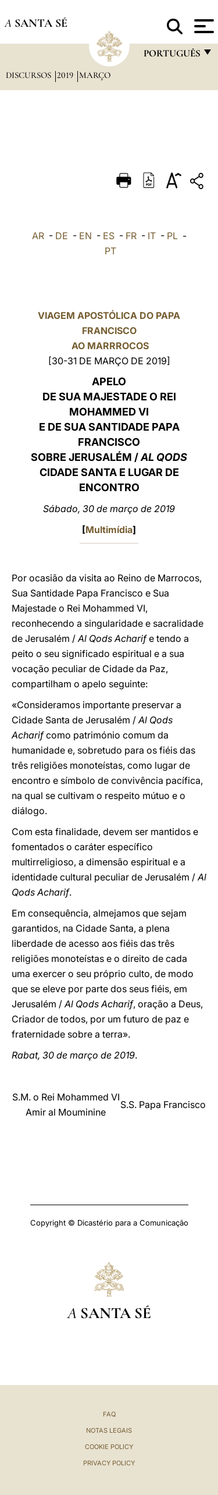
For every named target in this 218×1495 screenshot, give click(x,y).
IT (152, 236)
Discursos (29, 75)
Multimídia (109, 529)
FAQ (109, 1414)
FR (131, 236)
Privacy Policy (109, 1463)
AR (38, 236)
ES (109, 236)
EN (85, 236)
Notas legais (109, 1430)
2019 (66, 75)
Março (94, 75)
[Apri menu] (202, 26)
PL (172, 236)
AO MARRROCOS (109, 345)
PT (110, 251)
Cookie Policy (109, 1447)
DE (61, 236)
